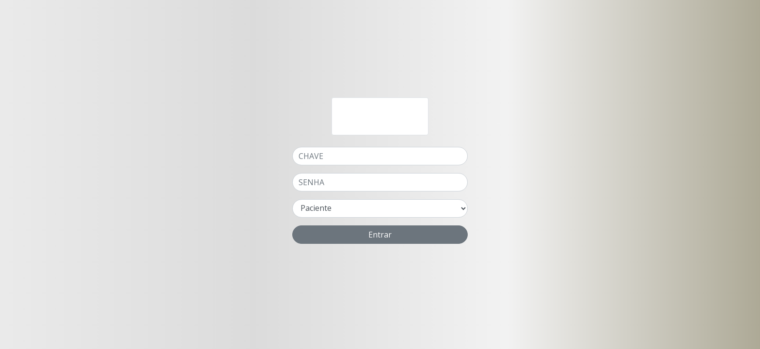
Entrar (380, 234)
